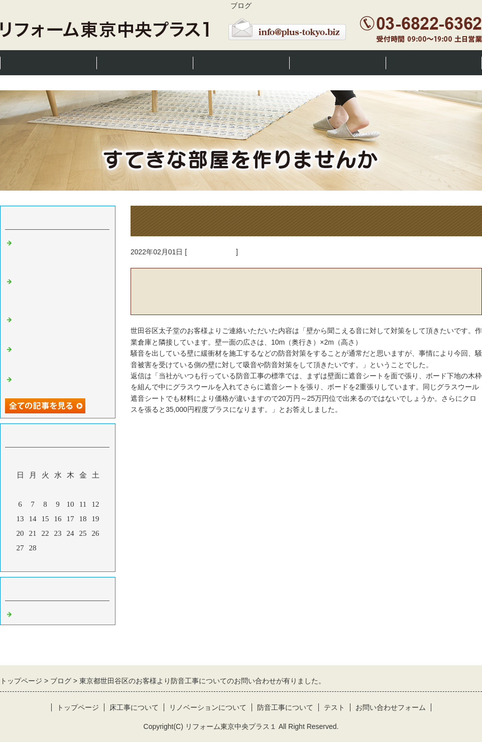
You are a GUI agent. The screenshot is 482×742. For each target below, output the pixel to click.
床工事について (145, 62)
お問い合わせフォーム (390, 707)
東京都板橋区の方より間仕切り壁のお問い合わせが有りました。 (60, 355)
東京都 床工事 (211, 252)
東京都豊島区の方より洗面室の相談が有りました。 (60, 381)
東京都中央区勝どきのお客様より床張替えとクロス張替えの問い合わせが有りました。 (60, 292)
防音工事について (337, 62)
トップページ (48, 62)
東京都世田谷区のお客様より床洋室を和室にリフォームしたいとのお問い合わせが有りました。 (60, 253)
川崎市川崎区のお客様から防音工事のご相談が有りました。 (60, 326)
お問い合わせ (433, 62)
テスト (334, 707)
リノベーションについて (241, 62)
